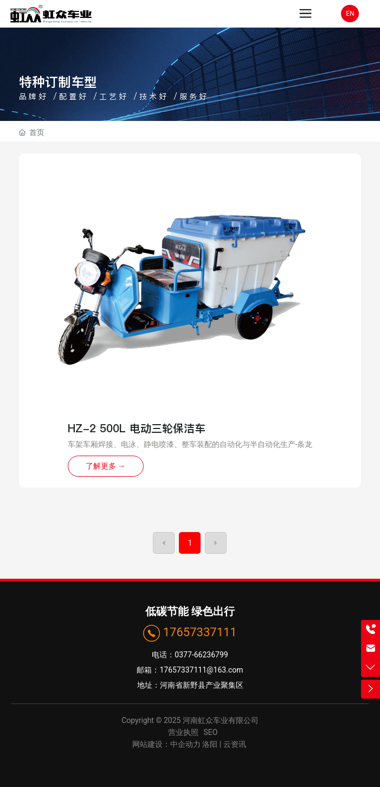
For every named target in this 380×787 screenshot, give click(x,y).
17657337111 (200, 632)
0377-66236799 (201, 654)
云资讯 (235, 744)
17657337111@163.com (201, 670)
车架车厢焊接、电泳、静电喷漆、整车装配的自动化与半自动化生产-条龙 (190, 444)
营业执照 (183, 732)
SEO (211, 732)
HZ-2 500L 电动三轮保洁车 (136, 428)
